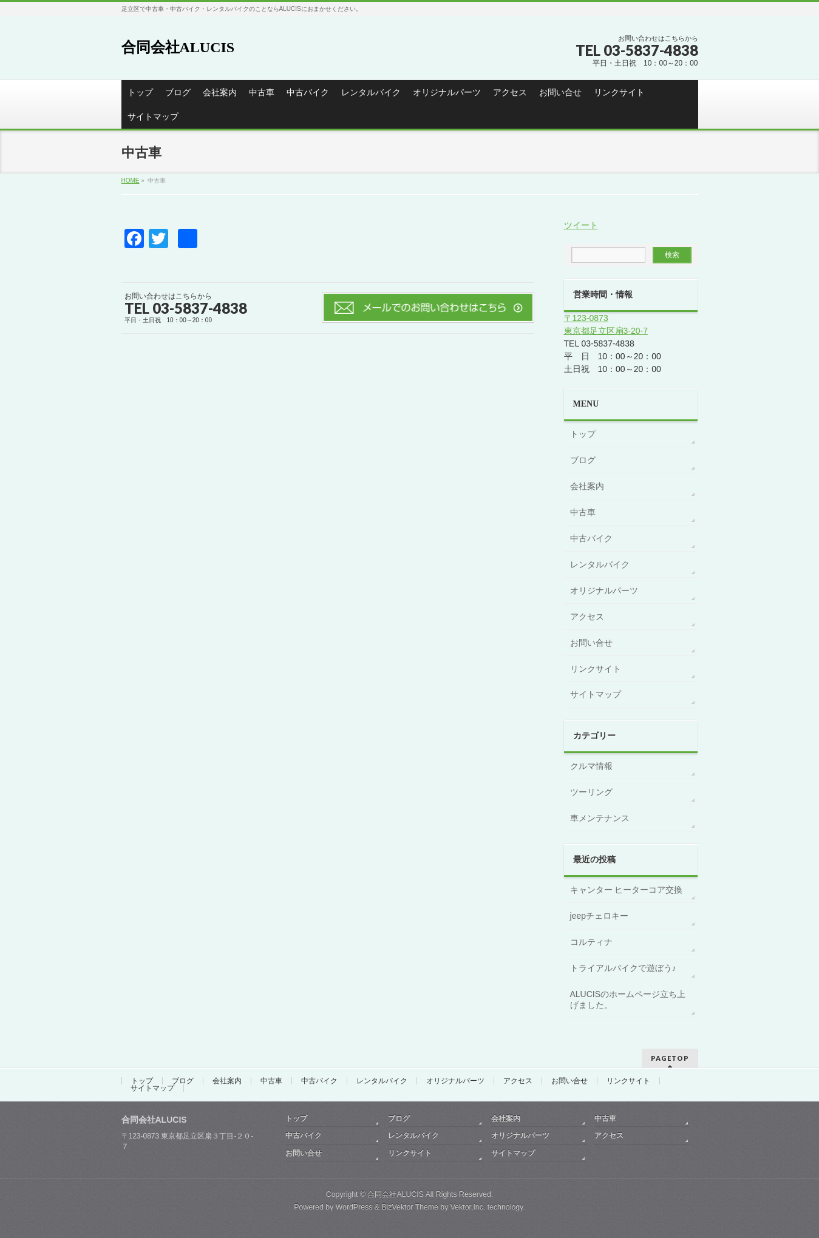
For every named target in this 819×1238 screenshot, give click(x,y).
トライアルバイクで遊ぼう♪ (623, 968)
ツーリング (591, 792)
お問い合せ (560, 92)
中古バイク (308, 92)
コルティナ (591, 942)
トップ (140, 92)
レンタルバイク (371, 92)
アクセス (510, 92)
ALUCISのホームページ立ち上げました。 (628, 999)
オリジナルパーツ (447, 92)
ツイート (581, 225)
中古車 (261, 92)
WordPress (354, 1207)
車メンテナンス (600, 818)
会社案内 (220, 92)
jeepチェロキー (599, 916)
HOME (130, 180)
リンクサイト (619, 92)
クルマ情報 (591, 766)
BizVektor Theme (409, 1207)
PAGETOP (670, 1058)
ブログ (178, 92)
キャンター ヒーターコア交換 (626, 890)
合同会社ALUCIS (178, 47)
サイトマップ (152, 116)
